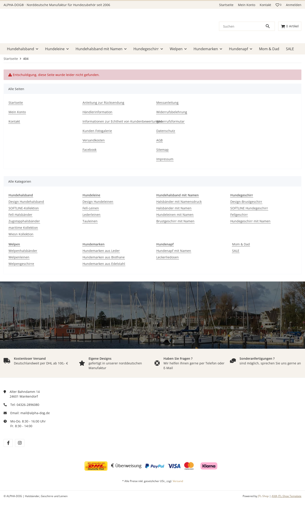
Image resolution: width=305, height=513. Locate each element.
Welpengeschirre (21, 264)
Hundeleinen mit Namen (175, 214)
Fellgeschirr (239, 214)
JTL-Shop (263, 496)
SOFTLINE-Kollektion (24, 208)
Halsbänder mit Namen (174, 208)
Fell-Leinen (91, 208)
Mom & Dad (241, 244)
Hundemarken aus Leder (101, 251)
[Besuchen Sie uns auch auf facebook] (8, 443)
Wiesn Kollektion (21, 234)
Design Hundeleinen (98, 201)
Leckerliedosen (167, 257)
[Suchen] (242, 26)
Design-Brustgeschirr (246, 201)
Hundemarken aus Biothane (104, 257)
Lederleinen (91, 214)
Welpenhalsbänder (23, 251)
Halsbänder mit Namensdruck (179, 201)
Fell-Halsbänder (20, 214)
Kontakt (265, 5)
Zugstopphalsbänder (24, 221)
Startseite (226, 5)
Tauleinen (90, 221)
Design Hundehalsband (26, 201)
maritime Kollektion (23, 227)
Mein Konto (246, 5)
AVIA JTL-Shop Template (286, 496)
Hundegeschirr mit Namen (250, 221)
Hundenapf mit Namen (173, 251)
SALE (235, 251)
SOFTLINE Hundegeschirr (249, 208)
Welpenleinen (19, 257)
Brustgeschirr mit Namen (175, 221)
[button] (278, 5)
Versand (178, 481)
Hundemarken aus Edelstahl (104, 264)
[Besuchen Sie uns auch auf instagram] (19, 443)
